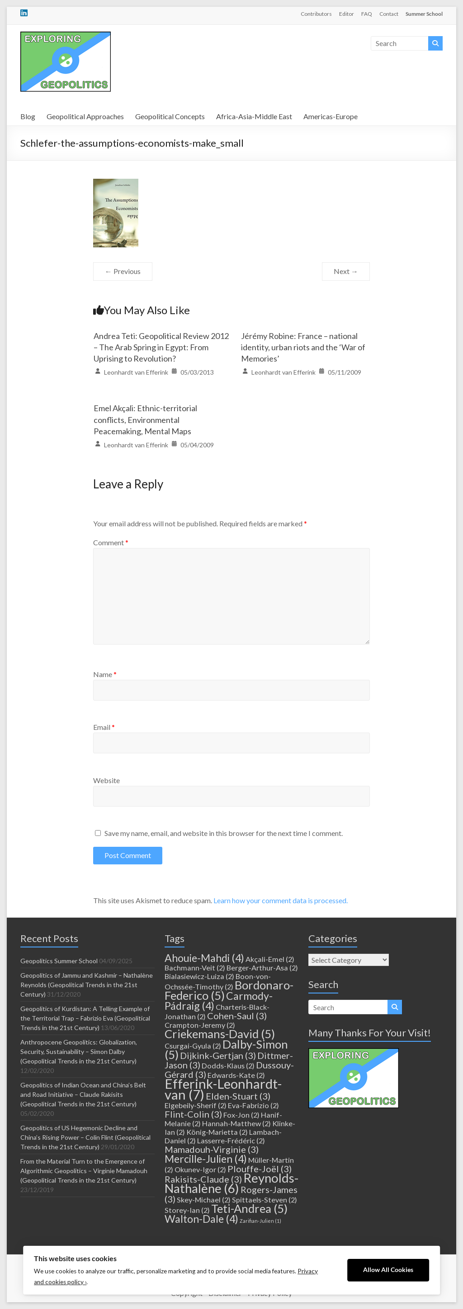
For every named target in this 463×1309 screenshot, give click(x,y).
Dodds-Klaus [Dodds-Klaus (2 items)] (228, 1065)
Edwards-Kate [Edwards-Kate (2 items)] (236, 1075)
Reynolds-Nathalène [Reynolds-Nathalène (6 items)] (231, 1183)
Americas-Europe (330, 116)
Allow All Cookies (388, 1269)
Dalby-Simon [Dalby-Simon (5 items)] (226, 1049)
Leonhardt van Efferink (136, 372)
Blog (27, 116)
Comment (110, 542)
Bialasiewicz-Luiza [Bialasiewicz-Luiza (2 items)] (199, 976)
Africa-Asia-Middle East (254, 116)
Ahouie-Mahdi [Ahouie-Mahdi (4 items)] (204, 958)
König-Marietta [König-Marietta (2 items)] (217, 1132)
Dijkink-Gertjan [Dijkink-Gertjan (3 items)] (218, 1055)
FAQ (366, 13)
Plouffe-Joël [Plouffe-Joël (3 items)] (259, 1168)
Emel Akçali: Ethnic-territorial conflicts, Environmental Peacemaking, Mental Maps (145, 419)
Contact (388, 13)
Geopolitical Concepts (170, 116)
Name (105, 674)
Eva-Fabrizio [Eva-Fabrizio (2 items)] (253, 1105)
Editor (346, 13)
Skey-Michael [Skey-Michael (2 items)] (204, 1199)
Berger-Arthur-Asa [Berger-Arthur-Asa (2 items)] (262, 967)
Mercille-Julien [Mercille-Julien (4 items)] (206, 1158)
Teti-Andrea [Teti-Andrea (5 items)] (249, 1208)
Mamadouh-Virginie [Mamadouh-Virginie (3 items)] (212, 1149)
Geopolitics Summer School (59, 961)
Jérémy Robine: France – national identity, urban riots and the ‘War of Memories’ (303, 347)
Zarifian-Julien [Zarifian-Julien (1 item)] (260, 1221)
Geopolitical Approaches (85, 116)
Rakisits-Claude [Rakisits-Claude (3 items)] (203, 1179)
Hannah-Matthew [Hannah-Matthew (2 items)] (236, 1123)
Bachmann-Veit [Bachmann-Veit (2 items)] (195, 967)
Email (104, 727)
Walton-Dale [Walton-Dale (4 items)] (201, 1218)
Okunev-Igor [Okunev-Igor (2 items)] (200, 1169)
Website (106, 780)
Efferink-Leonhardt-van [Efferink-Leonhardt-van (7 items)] (223, 1089)
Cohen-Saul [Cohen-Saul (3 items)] (237, 1015)
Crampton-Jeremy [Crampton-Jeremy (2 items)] (200, 1025)
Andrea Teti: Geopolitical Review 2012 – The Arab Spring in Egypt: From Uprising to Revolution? (161, 347)
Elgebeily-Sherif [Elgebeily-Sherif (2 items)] (196, 1105)
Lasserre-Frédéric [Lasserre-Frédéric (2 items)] (231, 1140)
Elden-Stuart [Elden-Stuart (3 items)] (238, 1096)
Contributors (316, 13)
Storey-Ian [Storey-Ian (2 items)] (187, 1210)
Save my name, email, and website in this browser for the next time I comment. (223, 833)
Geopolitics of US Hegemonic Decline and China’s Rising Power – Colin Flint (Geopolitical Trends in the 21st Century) (85, 1137)
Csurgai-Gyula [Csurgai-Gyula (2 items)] (193, 1045)
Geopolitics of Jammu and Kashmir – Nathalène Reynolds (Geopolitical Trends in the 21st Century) (86, 984)
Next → (346, 271)
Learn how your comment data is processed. (280, 900)
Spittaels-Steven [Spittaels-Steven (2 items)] (264, 1199)
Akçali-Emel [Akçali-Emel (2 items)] (270, 959)
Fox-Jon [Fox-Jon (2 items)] (241, 1114)
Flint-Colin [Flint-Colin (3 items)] (193, 1114)
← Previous (123, 271)
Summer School (424, 13)
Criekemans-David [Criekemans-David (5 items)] (220, 1033)
